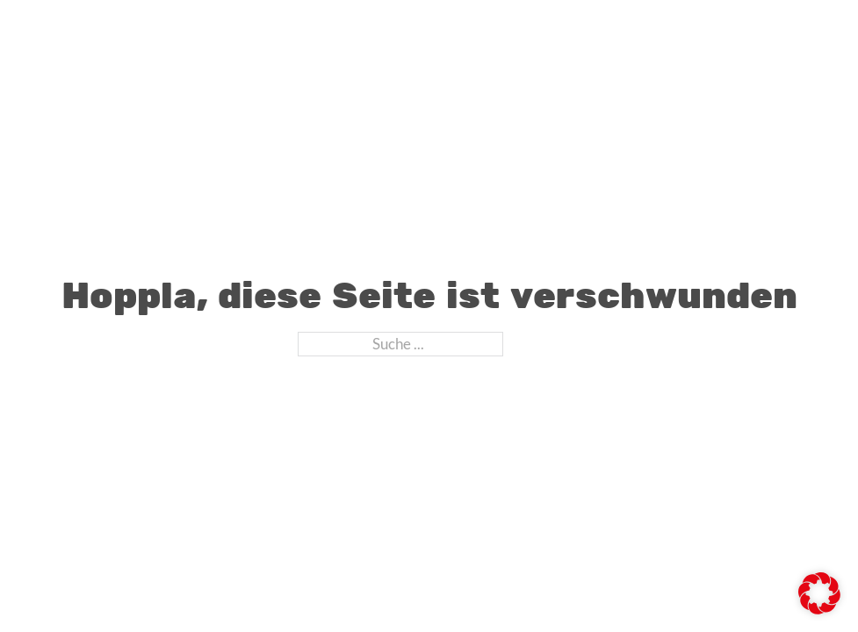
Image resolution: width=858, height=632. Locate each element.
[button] (819, 593)
